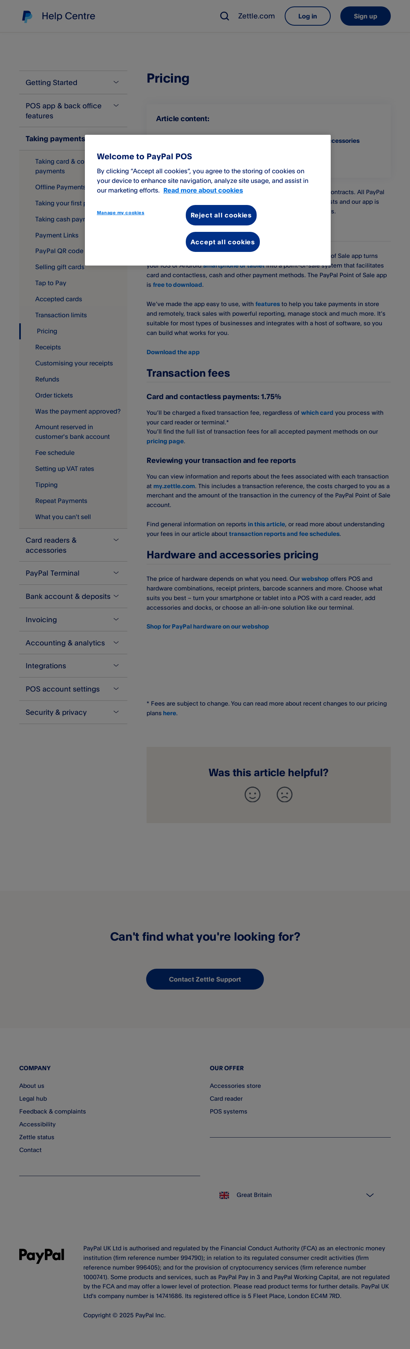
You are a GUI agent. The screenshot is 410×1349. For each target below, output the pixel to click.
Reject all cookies (221, 215)
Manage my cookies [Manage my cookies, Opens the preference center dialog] (121, 212)
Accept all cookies (223, 242)
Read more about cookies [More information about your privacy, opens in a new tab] (203, 190)
